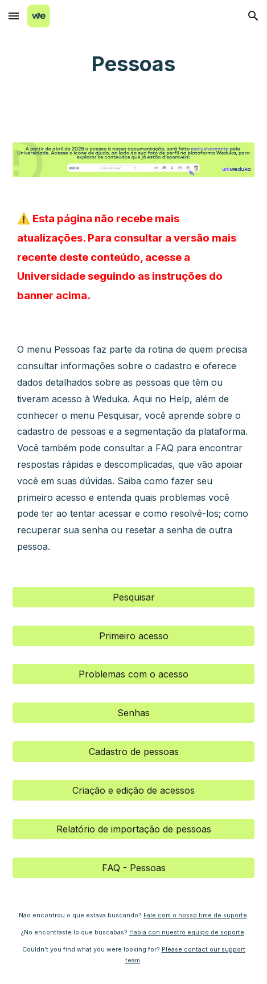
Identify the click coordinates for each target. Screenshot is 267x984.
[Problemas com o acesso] (133, 674)
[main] (133, 64)
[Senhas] (133, 713)
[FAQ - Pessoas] (133, 868)
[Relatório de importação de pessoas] (133, 829)
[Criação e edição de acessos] (133, 790)
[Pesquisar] (133, 597)
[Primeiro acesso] (133, 636)
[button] (13, 15)
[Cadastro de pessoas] (133, 751)
